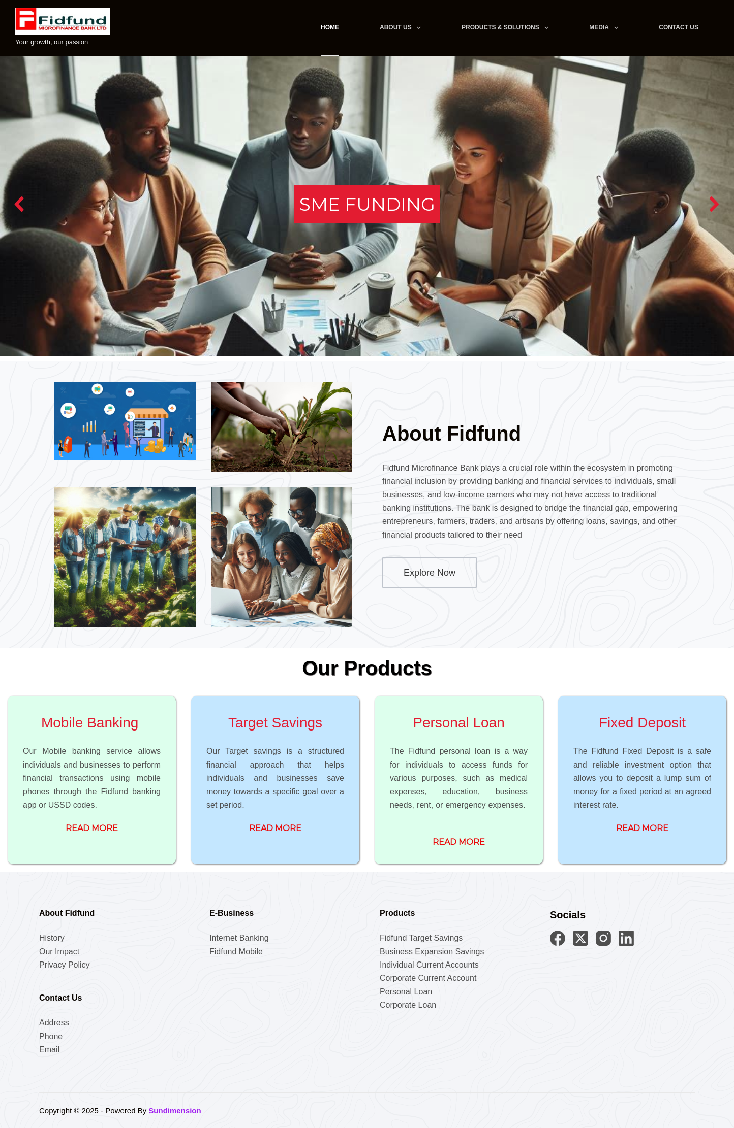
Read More (92, 828)
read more (275, 828)
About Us (402, 28)
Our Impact (59, 951)
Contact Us (678, 27)
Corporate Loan (408, 1005)
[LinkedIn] (626, 938)
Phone (51, 1036)
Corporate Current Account (428, 978)
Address (54, 1022)
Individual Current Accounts (429, 964)
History (52, 938)
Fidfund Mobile (236, 951)
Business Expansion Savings (432, 951)
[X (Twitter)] (580, 938)
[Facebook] (557, 938)
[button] (20, 204)
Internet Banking (239, 938)
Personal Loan (406, 991)
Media (605, 28)
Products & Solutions (507, 28)
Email (49, 1049)
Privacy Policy (64, 964)
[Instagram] (603, 938)
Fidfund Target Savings (421, 938)
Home (330, 27)
